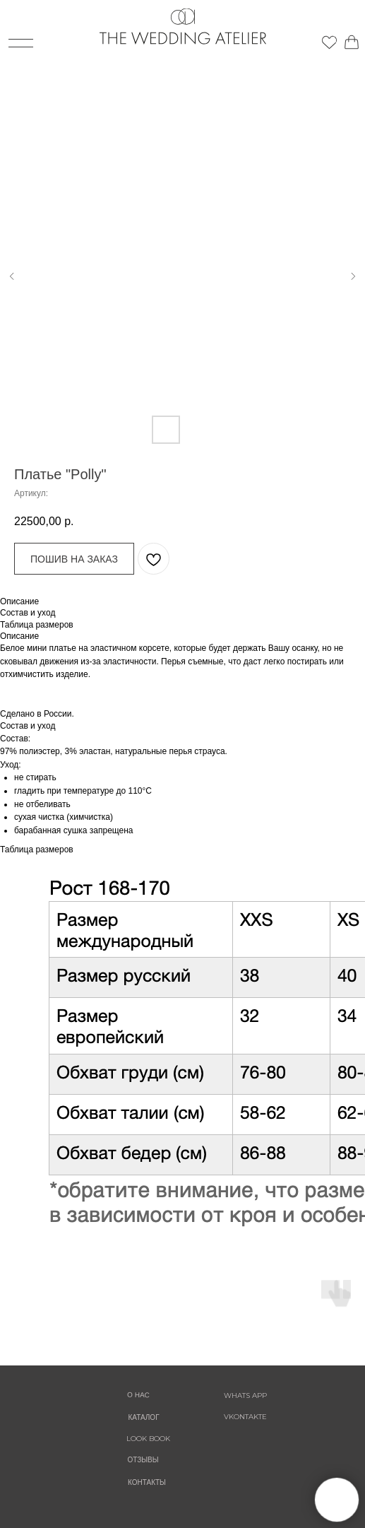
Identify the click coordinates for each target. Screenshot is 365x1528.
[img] (339, 37)
